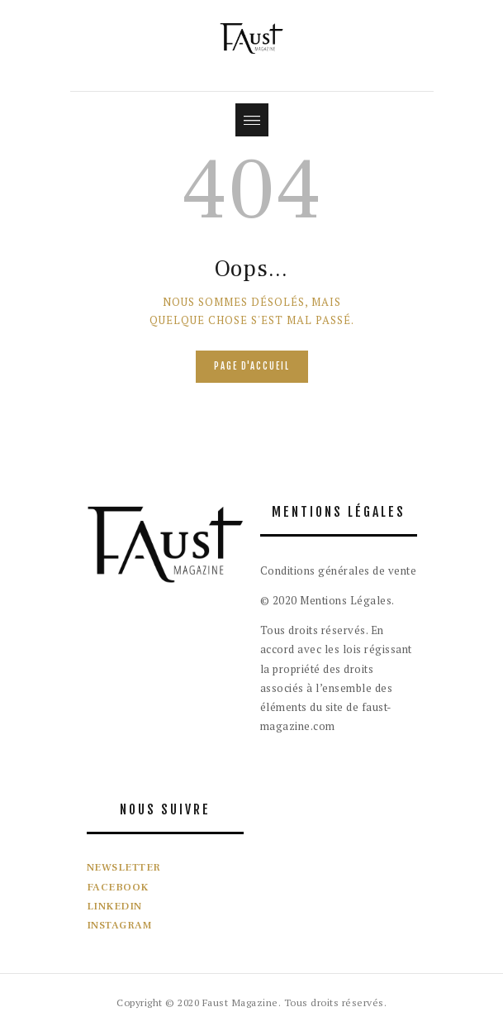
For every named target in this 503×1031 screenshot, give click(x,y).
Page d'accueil (252, 366)
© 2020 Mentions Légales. (327, 600)
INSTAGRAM (120, 925)
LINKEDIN (114, 906)
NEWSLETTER (124, 867)
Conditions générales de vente (338, 570)
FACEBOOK (118, 887)
